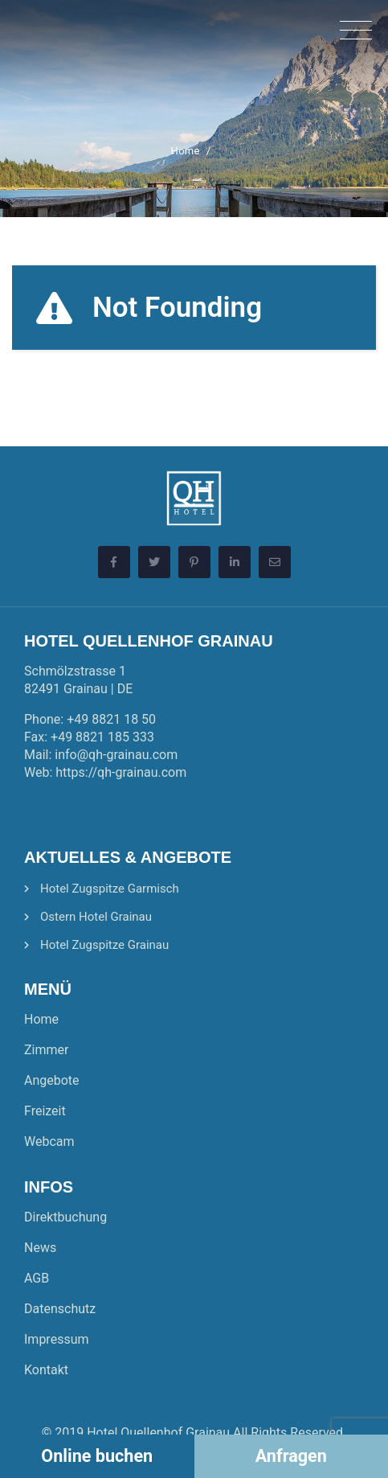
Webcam (49, 1141)
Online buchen (97, 1456)
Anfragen (291, 1456)
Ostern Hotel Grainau (96, 916)
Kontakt (46, 1369)
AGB (36, 1278)
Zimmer (46, 1049)
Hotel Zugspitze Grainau (104, 945)
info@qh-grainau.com (116, 754)
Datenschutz (60, 1308)
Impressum (56, 1339)
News (40, 1247)
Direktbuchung (65, 1217)
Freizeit (45, 1111)
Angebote (52, 1080)
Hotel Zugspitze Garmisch (109, 888)
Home (185, 151)
